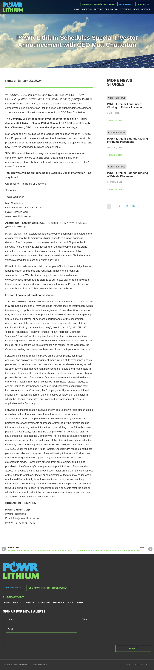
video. (56, 259)
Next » (135, 206)
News (136, 9)
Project (98, 9)
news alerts (64, 279)
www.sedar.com (14, 275)
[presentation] (29, 642)
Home (77, 9)
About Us (87, 9)
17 (127, 206)
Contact (145, 9)
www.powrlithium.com (18, 216)
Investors (125, 9)
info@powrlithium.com (26, 518)
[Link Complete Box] (128, 112)
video (25, 288)
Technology (111, 9)
